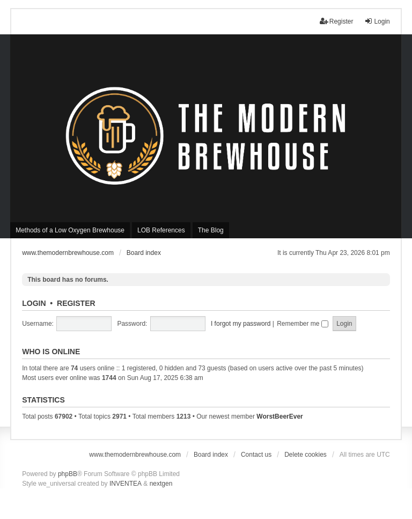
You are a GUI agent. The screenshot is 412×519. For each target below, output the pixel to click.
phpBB (67, 474)
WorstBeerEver (279, 416)
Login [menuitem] (376, 21)
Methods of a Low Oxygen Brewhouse (70, 230)
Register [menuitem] (337, 21)
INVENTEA (125, 483)
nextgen (161, 483)
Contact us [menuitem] (256, 454)
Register (76, 303)
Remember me (302, 323)
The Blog (211, 230)
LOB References (161, 230)
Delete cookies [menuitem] (305, 454)
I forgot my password (240, 323)
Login (34, 303)
